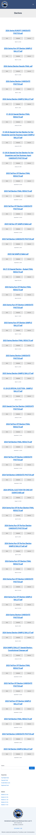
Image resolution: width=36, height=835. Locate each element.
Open (7, 38)
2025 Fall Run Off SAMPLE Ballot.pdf (18, 224)
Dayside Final (4, 780)
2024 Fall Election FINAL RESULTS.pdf (18, 442)
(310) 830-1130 (18, 828)
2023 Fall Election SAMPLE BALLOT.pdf (18, 749)
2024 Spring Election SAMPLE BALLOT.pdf (18, 633)
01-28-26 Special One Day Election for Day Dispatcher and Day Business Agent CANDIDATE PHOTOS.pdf (18, 155)
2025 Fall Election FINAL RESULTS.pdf (18, 191)
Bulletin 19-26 (4, 804)
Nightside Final (5, 785)
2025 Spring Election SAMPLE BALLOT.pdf (18, 373)
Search (2, 765)
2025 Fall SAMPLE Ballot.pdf (18, 254)
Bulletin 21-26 (4, 799)
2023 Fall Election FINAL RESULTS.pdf (18, 719)
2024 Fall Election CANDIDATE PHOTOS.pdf (18, 475)
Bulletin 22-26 (4, 797)
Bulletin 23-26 (4, 794)
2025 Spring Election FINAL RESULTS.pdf (18, 340)
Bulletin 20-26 (4, 802)
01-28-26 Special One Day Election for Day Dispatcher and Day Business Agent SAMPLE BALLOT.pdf (18, 135)
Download (18, 38)
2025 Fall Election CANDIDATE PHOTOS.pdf (18, 239)
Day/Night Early (5, 777)
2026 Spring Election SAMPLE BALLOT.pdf (18, 99)
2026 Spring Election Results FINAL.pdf (18, 66)
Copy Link (29, 38)
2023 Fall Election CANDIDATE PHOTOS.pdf (18, 734)
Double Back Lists (5, 782)
